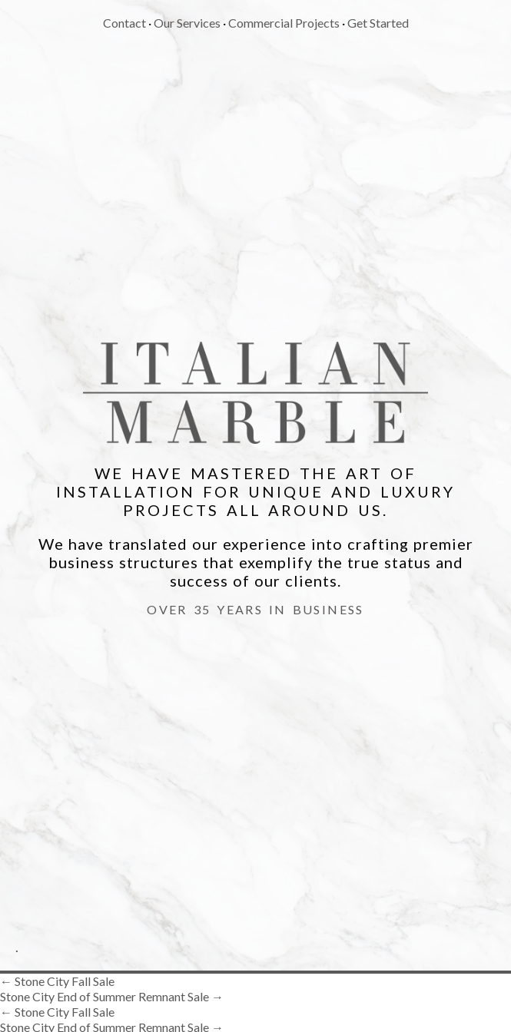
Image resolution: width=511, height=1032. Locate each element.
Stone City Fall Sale (57, 981)
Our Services (187, 22)
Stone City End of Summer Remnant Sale (112, 996)
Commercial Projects (284, 22)
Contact (124, 22)
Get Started (378, 22)
